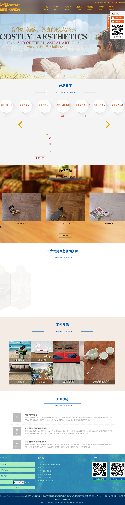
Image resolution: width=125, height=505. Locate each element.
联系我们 (111, 8)
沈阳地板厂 (68, 496)
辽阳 (80, 503)
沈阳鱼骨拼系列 (81, 110)
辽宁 (56, 503)
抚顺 (71, 503)
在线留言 (118, 17)
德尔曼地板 (54, 496)
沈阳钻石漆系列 (99, 110)
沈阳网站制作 (66, 499)
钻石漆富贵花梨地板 (99, 382)
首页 (46, 8)
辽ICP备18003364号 (89, 496)
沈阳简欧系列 (44, 105)
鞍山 (65, 503)
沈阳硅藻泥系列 (25, 110)
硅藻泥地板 (20, 360)
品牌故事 (57, 8)
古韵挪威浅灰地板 (68, 382)
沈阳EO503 (65, 223)
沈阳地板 (61, 496)
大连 (62, 503)
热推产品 (43, 503)
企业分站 (97, 2)
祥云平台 (108, 496)
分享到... (118, 21)
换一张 (27, 482)
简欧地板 (42, 382)
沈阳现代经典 (117, 105)
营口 (68, 503)
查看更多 (65, 235)
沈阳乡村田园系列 (63, 110)
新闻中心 (78, 8)
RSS (108, 2)
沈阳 (59, 503)
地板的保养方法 (31, 415)
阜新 (83, 503)
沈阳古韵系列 (6, 105)
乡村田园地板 (42, 360)
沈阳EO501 (22, 223)
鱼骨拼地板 (20, 382)
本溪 (77, 503)
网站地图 (103, 2)
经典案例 (89, 8)
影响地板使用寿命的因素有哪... (36, 428)
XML (112, 2)
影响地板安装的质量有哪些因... (36, 442)
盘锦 (74, 503)
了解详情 (39, 158)
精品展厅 (67, 8)
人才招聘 (100, 8)
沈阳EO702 (109, 223)
